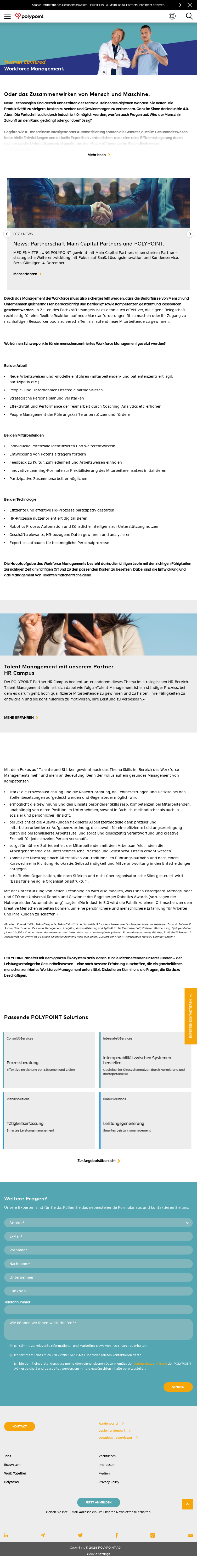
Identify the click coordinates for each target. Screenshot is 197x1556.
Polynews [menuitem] (11, 1482)
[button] (190, 234)
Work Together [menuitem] (15, 1473)
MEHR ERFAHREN (19, 717)
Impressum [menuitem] (107, 1465)
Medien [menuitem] (104, 1473)
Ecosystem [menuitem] (12, 1465)
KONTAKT (20, 1426)
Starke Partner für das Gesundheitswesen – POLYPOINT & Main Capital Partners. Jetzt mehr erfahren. (98, 5)
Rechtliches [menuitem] (107, 1456)
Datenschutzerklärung (150, 1364)
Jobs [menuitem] (7, 1456)
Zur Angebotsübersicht (96, 1160)
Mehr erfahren (25, 274)
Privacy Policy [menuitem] (109, 1482)
